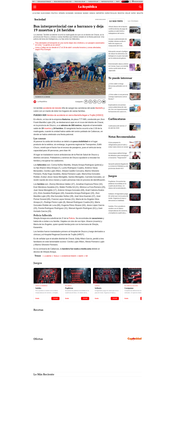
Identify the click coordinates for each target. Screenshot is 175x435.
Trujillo (56, 256)
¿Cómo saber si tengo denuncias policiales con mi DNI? (117, 86)
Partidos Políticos (107, 1)
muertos (48, 128)
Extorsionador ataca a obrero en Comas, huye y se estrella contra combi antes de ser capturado (118, 67)
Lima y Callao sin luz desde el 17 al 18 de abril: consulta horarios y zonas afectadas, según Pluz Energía (68, 49)
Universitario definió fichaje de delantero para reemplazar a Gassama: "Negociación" (118, 155)
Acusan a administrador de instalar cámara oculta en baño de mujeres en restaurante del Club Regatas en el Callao (117, 43)
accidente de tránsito (52, 108)
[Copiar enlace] (99, 102)
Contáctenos (78, 432)
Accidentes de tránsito (68, 256)
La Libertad (47, 256)
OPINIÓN (62, 13)
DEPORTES (100, 13)
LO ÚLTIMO (36, 13)
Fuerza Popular (93, 1)
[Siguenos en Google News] (104, 102)
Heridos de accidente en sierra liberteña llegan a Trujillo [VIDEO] (75, 115)
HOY (33, 1)
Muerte (81, 256)
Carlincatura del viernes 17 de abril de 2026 (117, 127)
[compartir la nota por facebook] (86, 102)
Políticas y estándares (116, 432)
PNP (86, 256)
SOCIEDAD (78, 13)
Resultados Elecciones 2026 (63, 1)
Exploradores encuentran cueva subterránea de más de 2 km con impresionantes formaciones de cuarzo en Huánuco (118, 109)
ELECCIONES (45, 13)
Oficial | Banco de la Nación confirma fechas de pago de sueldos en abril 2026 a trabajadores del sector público (117, 31)
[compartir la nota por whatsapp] (90, 102)
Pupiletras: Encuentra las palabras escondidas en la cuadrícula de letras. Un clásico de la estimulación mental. (117, 185)
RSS (72, 428)
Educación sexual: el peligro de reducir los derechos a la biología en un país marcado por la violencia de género (118, 55)
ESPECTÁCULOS (111, 13)
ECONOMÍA (70, 13)
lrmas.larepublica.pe (110, 428)
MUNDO (85, 13)
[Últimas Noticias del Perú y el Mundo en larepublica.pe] (87, 6)
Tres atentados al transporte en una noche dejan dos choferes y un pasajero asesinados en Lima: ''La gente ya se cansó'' (69, 44)
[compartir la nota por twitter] (95, 102)
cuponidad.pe (123, 428)
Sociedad (40, 19)
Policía (72, 218)
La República (40, 101)
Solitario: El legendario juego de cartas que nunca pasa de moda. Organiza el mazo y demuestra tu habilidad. (118, 197)
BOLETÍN (140, 13)
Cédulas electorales (44, 1)
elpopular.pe (79, 428)
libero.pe (88, 428)
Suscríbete (87, 432)
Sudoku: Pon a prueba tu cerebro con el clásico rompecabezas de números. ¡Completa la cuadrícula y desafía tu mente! (118, 210)
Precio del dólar (80, 1)
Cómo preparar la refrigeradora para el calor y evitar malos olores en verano (118, 145)
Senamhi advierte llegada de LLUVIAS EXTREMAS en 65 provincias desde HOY (118, 166)
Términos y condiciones (100, 432)
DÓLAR (127, 13)
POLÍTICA (54, 13)
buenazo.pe (97, 428)
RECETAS (121, 13)
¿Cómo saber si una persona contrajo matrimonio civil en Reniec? (118, 97)
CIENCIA (92, 13)
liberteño (99, 108)
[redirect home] (42, 431)
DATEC (133, 13)
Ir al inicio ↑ (137, 431)
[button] (34, 7)
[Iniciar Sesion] (137, 1)
